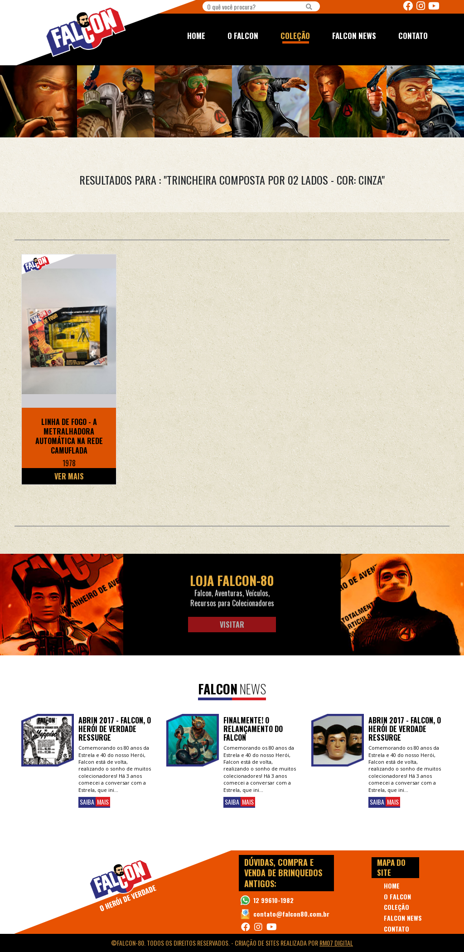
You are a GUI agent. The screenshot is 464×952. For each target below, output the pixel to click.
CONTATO (413, 35)
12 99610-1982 (273, 900)
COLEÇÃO (295, 35)
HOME (196, 35)
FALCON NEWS (354, 35)
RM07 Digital (336, 942)
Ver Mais (69, 476)
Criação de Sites (257, 942)
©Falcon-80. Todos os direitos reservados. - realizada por (232, 942)
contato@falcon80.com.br (291, 913)
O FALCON (242, 35)
